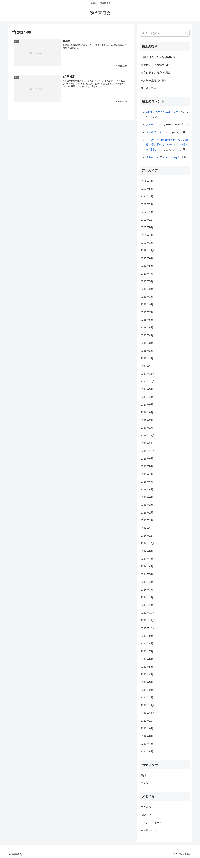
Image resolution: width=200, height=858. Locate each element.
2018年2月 (147, 350)
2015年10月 (148, 451)
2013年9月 (147, 635)
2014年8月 (147, 551)
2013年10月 (148, 628)
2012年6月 (147, 751)
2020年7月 (147, 235)
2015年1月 (147, 520)
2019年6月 (147, 258)
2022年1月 (147, 212)
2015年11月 (148, 443)
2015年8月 (147, 466)
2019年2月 (147, 289)
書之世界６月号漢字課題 (155, 65)
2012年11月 (148, 713)
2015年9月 (147, 458)
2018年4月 (147, 335)
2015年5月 (147, 489)
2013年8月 (147, 643)
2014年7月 (147, 558)
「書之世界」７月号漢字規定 (158, 57)
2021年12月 (148, 219)
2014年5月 (147, 574)
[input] (165, 33)
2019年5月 (147, 265)
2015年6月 (147, 481)
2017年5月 (147, 389)
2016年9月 (147, 404)
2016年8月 (147, 412)
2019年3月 (147, 281)
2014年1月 (147, 605)
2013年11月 (148, 620)
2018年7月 (147, 312)
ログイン (146, 807)
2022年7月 (147, 181)
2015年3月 (147, 504)
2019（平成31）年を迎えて (162, 112)
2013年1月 (147, 697)
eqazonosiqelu (171, 157)
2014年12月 (148, 528)
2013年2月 (147, 689)
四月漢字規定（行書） (154, 80)
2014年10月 (148, 543)
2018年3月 (147, 343)
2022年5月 (147, 188)
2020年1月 (147, 242)
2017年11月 (148, 373)
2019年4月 (147, 273)
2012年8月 (147, 736)
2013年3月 (147, 682)
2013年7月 (147, 651)
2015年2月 (147, 512)
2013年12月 (148, 612)
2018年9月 (147, 304)
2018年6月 (147, 319)
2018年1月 (147, 358)
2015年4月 (147, 497)
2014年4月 (147, 581)
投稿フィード (149, 814)
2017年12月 (148, 366)
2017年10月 (148, 381)
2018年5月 (147, 327)
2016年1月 (147, 427)
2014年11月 (148, 535)
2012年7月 (147, 743)
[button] (186, 33)
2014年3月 (147, 589)
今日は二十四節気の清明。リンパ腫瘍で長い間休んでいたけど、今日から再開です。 (167, 144)
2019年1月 (147, 296)
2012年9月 (147, 728)
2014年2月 (147, 597)
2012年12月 (148, 705)
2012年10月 (148, 720)
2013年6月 (147, 659)
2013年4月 (147, 674)
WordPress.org (149, 830)
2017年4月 (147, 397)
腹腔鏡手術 (152, 157)
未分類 (145, 783)
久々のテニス (154, 124)
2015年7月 (147, 474)
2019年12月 (148, 250)
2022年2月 (147, 204)
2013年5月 (147, 666)
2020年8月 (147, 227)
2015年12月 (148, 435)
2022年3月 (147, 196)
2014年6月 (147, 566)
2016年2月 (147, 420)
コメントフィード (151, 822)
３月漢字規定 (149, 88)
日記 (143, 775)
